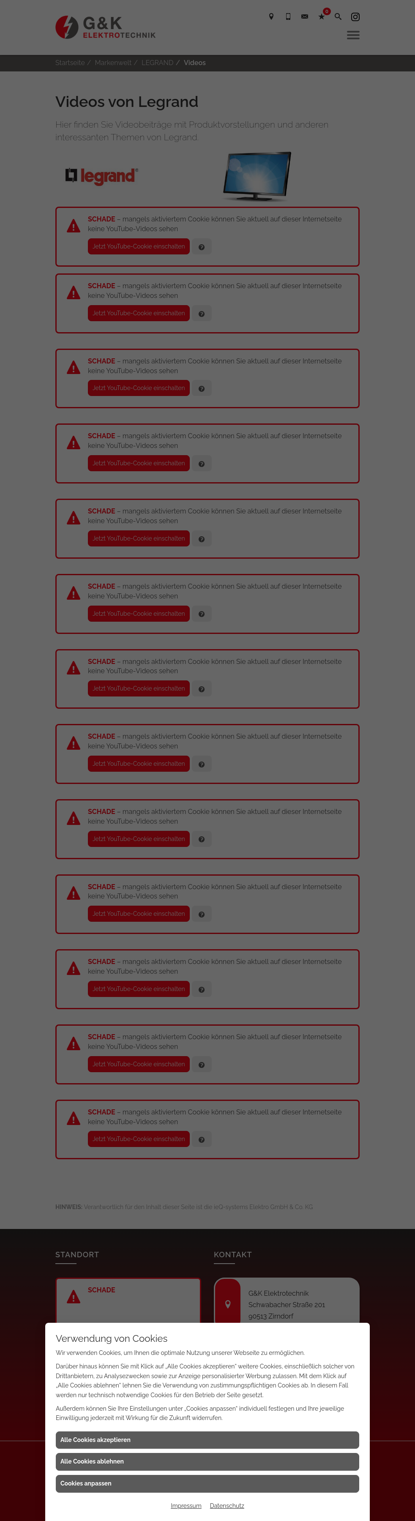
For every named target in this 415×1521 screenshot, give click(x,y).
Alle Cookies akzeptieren (95, 1439)
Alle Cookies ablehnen (92, 1461)
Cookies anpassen (86, 1483)
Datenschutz (227, 1505)
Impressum (186, 1505)
